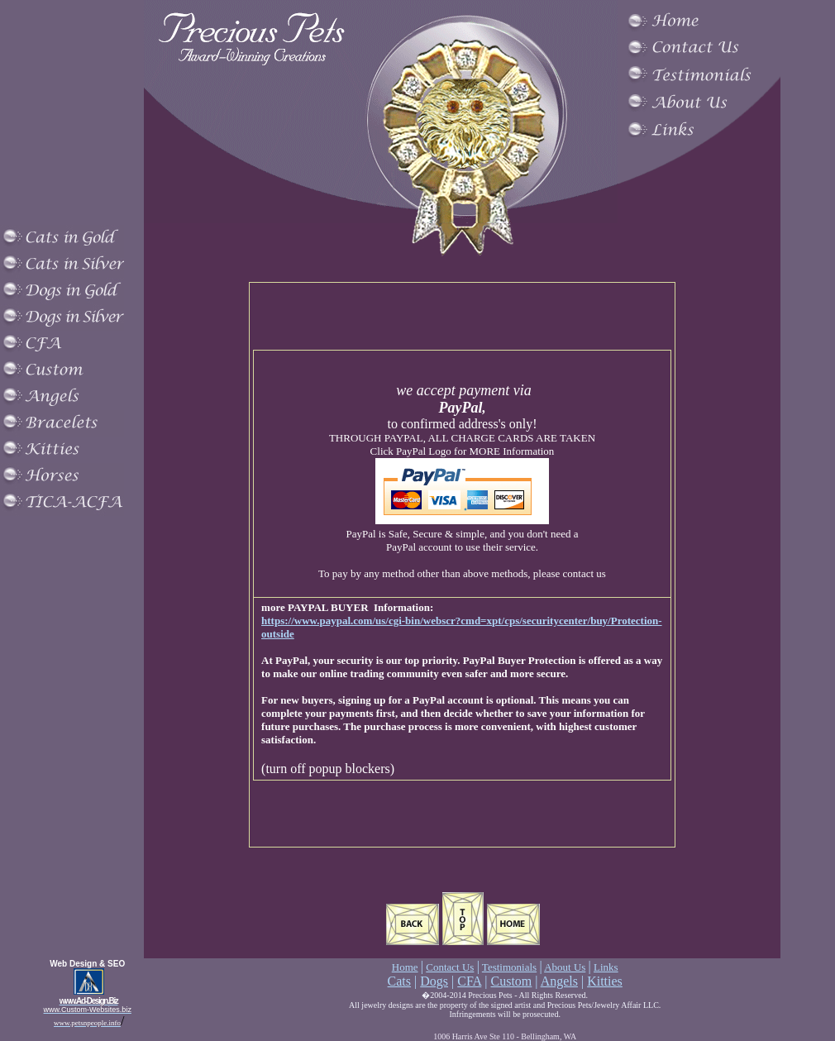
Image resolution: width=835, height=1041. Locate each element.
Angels (559, 981)
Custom (511, 981)
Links (606, 967)
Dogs (434, 981)
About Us (564, 967)
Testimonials (509, 967)
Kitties (605, 981)
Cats (399, 981)
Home (405, 967)
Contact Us (450, 967)
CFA (469, 981)
